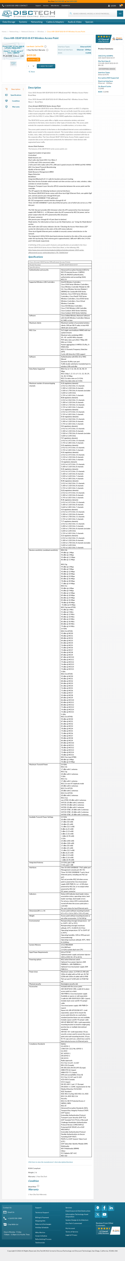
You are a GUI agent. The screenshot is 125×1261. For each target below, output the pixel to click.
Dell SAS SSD (59, 1)
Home (4, 31)
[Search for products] (92, 13)
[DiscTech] (29, 13)
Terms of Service (72, 1232)
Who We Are (55, 5)
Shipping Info (40, 1221)
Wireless (40, 31)
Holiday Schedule (41, 1227)
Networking (36, 21)
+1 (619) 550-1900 (15, 1218)
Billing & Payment (42, 1217)
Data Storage (9, 21)
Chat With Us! (13, 1224)
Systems (23, 21)
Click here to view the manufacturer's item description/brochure (50, 1162)
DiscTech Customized (74, 1223)
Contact (23, 6)
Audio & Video (75, 21)
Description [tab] (15, 89)
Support (38, 5)
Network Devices (28, 31)
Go (120, 14)
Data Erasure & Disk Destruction (78, 1211)
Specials (89, 21)
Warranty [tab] (16, 107)
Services (45, 5)
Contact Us (7, 1208)
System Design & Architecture (77, 1220)
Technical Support (42, 1212)
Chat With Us (66, 5)
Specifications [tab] (16, 95)
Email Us (11, 1212)
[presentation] (14, 89)
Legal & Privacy (71, 1235)
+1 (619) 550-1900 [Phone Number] (12, 6)
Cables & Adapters (55, 21)
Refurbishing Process (43, 1239)
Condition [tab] (16, 101)
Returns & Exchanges (43, 1224)
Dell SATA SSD (72, 1)
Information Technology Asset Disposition (77, 1215)
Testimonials (40, 1242)
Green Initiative (41, 1236)
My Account (70, 1228)
